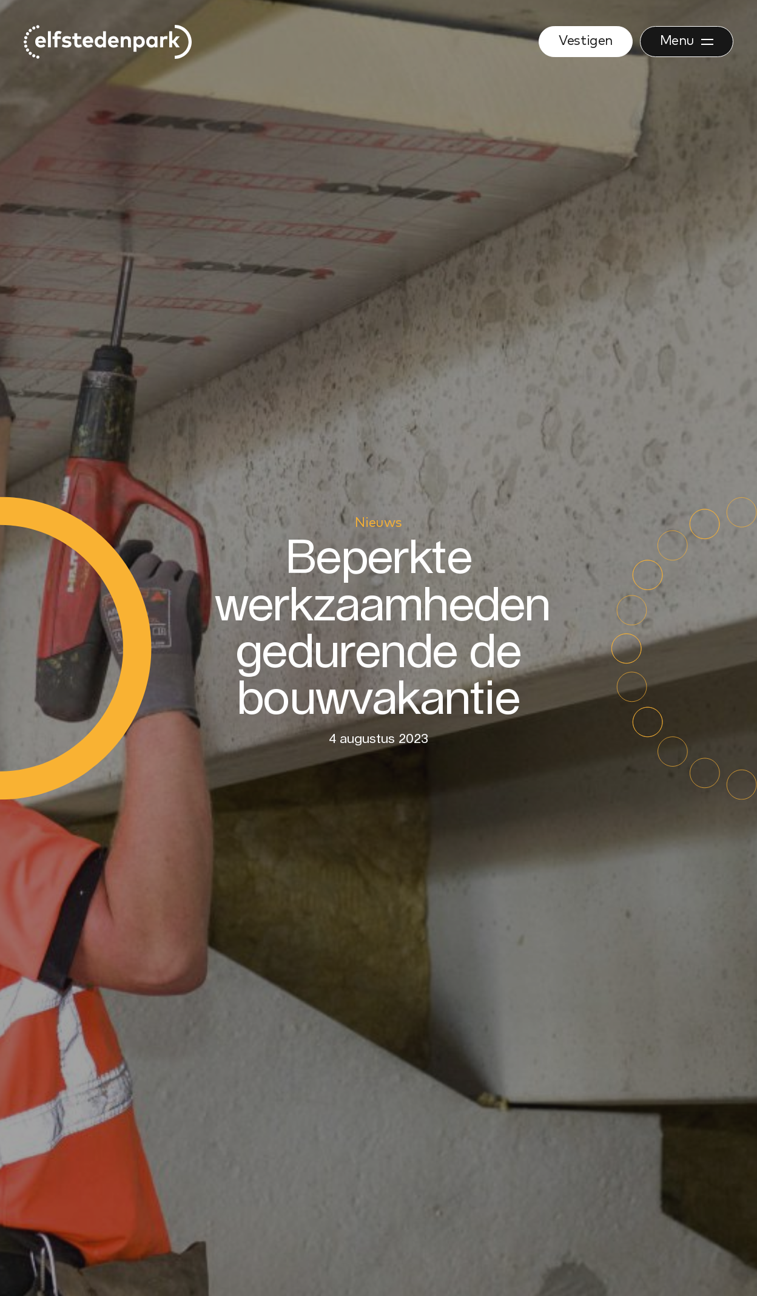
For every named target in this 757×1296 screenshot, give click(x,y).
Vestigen (585, 41)
